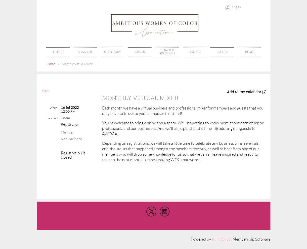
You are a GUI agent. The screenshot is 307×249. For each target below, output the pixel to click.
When (53, 107)
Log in (236, 7)
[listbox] (247, 92)
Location (52, 118)
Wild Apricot (222, 239)
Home (51, 64)
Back (45, 91)
